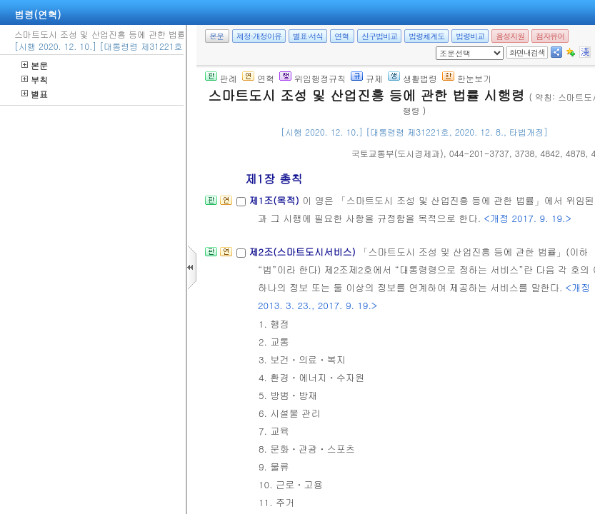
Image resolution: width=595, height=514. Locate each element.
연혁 (341, 36)
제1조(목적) (275, 200)
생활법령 (412, 78)
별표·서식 (308, 36)
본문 (34, 65)
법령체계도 (426, 36)
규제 (367, 78)
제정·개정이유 (258, 36)
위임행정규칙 (312, 78)
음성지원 (510, 36)
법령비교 (470, 36)
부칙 (34, 80)
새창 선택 (440, 46)
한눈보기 (466, 78)
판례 (221, 78)
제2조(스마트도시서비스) (304, 251)
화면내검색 (527, 52)
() (397, 153)
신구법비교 (379, 36)
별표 (34, 94)
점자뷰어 (550, 36)
